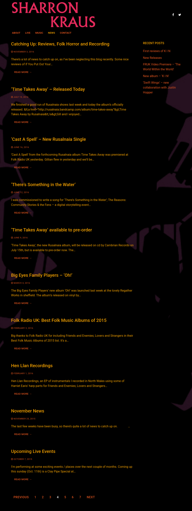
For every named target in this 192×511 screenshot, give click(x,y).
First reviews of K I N (156, 51)
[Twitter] (179, 14)
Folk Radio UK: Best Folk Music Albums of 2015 (58, 320)
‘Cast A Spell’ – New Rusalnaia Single (48, 139)
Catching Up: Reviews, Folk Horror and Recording (60, 44)
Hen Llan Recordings (32, 365)
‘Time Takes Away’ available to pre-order (51, 230)
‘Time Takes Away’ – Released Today (48, 89)
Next (91, 497)
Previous (21, 497)
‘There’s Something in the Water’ (43, 184)
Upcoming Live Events (33, 451)
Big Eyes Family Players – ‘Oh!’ (41, 275)
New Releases (152, 58)
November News (27, 411)
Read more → (23, 72)
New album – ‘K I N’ (156, 76)
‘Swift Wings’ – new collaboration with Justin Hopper (159, 87)
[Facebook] (173, 14)
